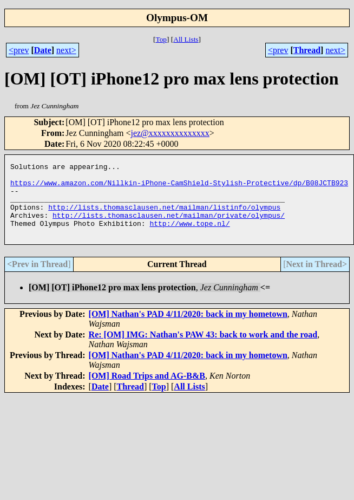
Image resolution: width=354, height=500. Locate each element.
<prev (19, 50)
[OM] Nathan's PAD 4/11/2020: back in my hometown (188, 328)
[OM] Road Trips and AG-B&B (147, 390)
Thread (306, 50)
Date (42, 50)
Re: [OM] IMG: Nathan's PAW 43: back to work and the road (203, 349)
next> (66, 50)
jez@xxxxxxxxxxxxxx (169, 133)
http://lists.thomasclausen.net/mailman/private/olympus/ (169, 226)
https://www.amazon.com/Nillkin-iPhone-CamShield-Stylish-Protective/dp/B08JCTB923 (179, 187)
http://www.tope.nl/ (189, 236)
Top (161, 39)
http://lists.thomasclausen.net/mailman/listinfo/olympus (164, 217)
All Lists (185, 39)
